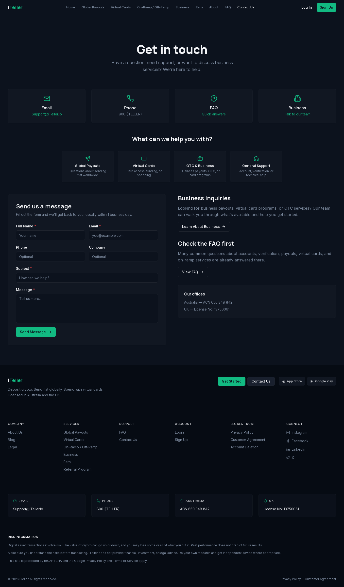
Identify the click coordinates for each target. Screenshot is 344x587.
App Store (292, 381)
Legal (12, 447)
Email (95, 226)
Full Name (26, 226)
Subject (24, 268)
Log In (306, 7)
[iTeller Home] (15, 7)
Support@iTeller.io (47, 114)
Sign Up (326, 7)
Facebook (297, 441)
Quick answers (214, 114)
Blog (11, 440)
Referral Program (77, 469)
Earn (199, 7)
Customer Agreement (248, 440)
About (213, 7)
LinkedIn (295, 449)
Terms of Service (125, 561)
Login (179, 432)
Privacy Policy (242, 432)
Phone (21, 247)
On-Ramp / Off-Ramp (153, 7)
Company (97, 247)
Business (182, 7)
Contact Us (245, 7)
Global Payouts (93, 7)
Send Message (36, 332)
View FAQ (193, 272)
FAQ (228, 7)
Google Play (321, 381)
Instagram (296, 432)
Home (70, 7)
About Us (15, 432)
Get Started (231, 381)
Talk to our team (297, 114)
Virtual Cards (121, 7)
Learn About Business (204, 226)
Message (25, 290)
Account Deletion (244, 447)
